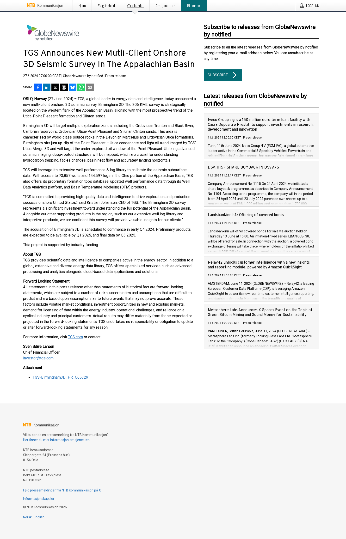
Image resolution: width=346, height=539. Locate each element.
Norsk (27, 517)
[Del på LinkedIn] (46, 88)
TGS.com (75, 337)
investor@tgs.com (38, 358)
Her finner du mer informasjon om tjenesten (56, 440)
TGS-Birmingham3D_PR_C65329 (60, 377)
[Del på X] (55, 88)
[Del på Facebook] (38, 88)
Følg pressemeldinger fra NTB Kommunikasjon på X (62, 490)
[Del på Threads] (64, 88)
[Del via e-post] (90, 88)
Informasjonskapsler (38, 499)
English (39, 517)
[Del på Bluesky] (72, 88)
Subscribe (223, 75)
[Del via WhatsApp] (81, 88)
